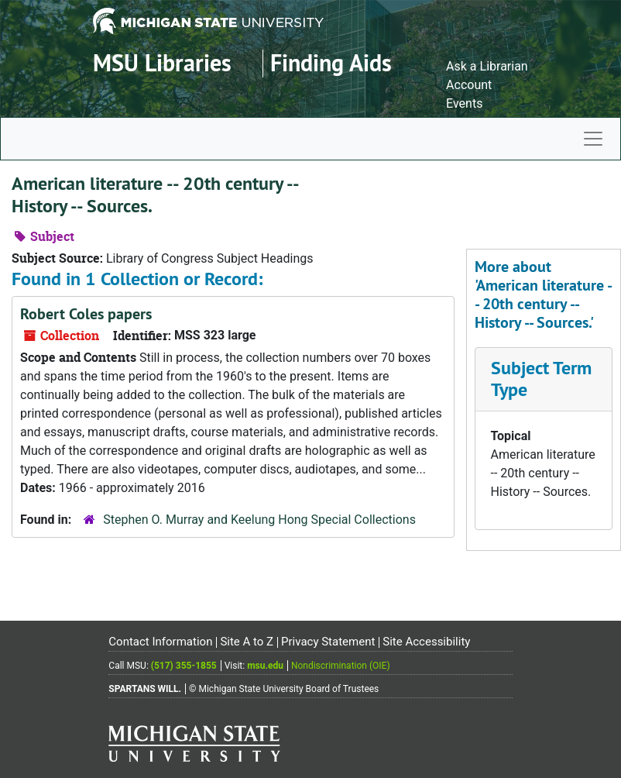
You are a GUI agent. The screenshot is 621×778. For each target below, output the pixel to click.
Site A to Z (246, 642)
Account (469, 84)
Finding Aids (331, 63)
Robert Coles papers (86, 314)
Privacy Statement (328, 642)
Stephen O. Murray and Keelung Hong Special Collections (259, 519)
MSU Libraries (162, 63)
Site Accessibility (426, 642)
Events (464, 103)
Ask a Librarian (487, 66)
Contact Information (160, 642)
